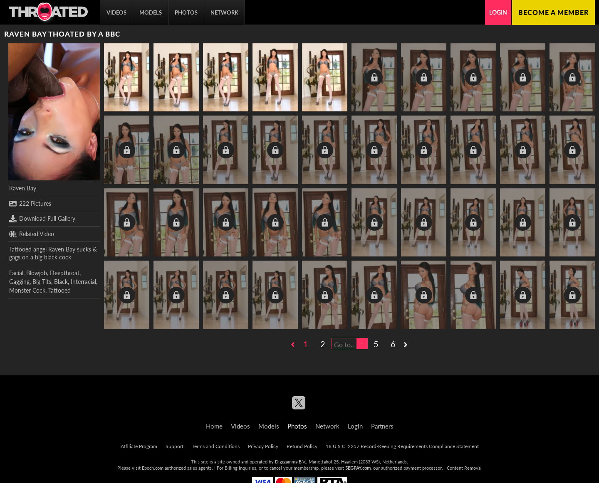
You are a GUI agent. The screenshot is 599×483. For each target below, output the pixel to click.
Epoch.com (152, 468)
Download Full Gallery (42, 218)
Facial (16, 272)
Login (498, 12)
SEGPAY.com (358, 468)
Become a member (553, 12)
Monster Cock (27, 290)
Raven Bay (22, 188)
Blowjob (36, 272)
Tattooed (59, 290)
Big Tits (41, 281)
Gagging (19, 281)
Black (61, 281)
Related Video (31, 234)
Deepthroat (64, 272)
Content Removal (464, 468)
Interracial (83, 281)
